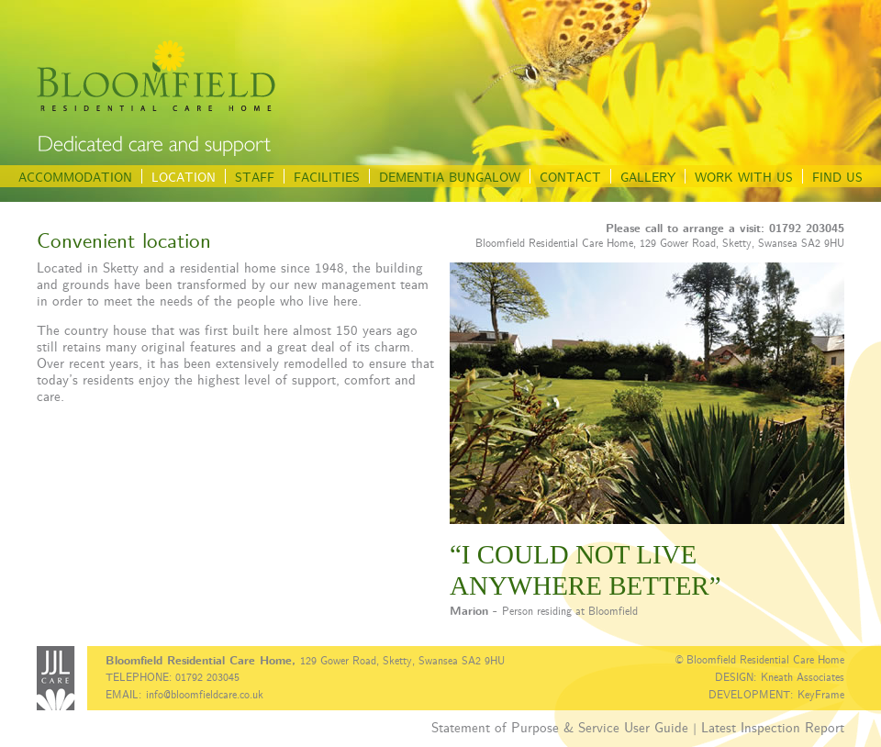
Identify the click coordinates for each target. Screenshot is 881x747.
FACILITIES (327, 176)
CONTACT (570, 176)
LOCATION (183, 176)
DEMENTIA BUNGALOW (449, 176)
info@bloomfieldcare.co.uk (204, 694)
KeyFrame (820, 694)
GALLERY (647, 176)
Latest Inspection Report (772, 727)
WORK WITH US (744, 176)
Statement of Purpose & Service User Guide (559, 727)
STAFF (254, 176)
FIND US (837, 176)
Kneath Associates (802, 676)
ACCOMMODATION (75, 176)
